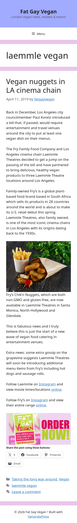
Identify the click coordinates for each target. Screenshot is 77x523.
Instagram (47, 384)
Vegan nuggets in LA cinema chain (35, 85)
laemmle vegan (24, 485)
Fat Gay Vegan (38, 11)
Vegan (64, 479)
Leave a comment (26, 491)
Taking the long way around (34, 479)
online (56, 389)
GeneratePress (38, 516)
